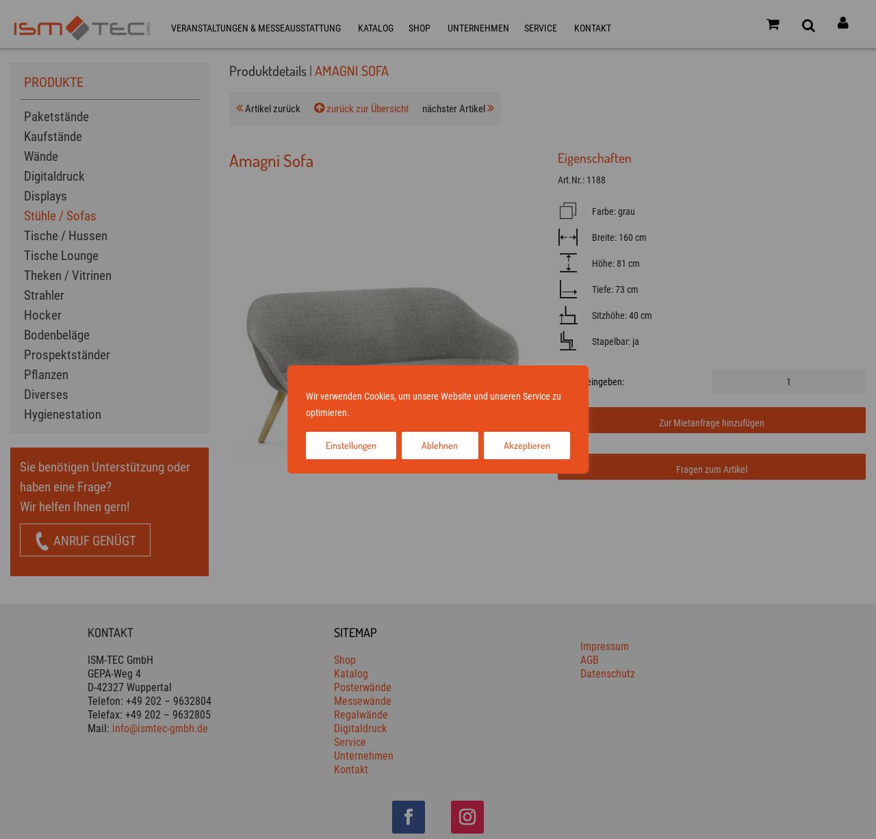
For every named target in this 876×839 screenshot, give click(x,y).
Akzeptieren (527, 445)
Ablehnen (440, 445)
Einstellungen (351, 445)
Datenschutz (420, 412)
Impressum (373, 412)
